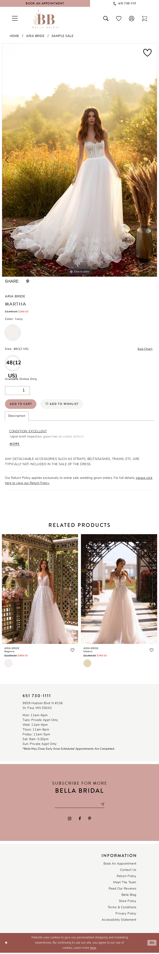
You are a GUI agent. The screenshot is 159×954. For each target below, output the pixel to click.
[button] (131, 18)
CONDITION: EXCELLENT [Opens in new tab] (28, 432)
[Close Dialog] (6, 944)
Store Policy (127, 902)
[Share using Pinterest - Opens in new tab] (27, 281)
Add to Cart (21, 405)
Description (16, 416)
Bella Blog (129, 896)
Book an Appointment (120, 865)
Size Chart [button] (145, 349)
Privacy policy (126, 915)
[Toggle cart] (144, 18)
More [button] (15, 445)
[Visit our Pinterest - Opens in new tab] (89, 820)
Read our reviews (122, 890)
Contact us (128, 871)
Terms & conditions (122, 908)
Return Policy (126, 877)
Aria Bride (35, 36)
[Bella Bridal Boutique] (46, 18)
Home (14, 36)
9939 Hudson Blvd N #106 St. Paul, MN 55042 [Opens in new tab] (43, 707)
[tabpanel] (79, 160)
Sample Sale (63, 36)
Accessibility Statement (119, 921)
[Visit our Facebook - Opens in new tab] (79, 820)
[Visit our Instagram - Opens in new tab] (69, 820)
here (93, 949)
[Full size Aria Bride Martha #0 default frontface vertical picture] (79, 160)
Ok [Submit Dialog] (152, 944)
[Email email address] (79, 805)
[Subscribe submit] (103, 805)
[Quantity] (17, 390)
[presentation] (40, 590)
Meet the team (124, 883)
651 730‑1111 (37, 697)
